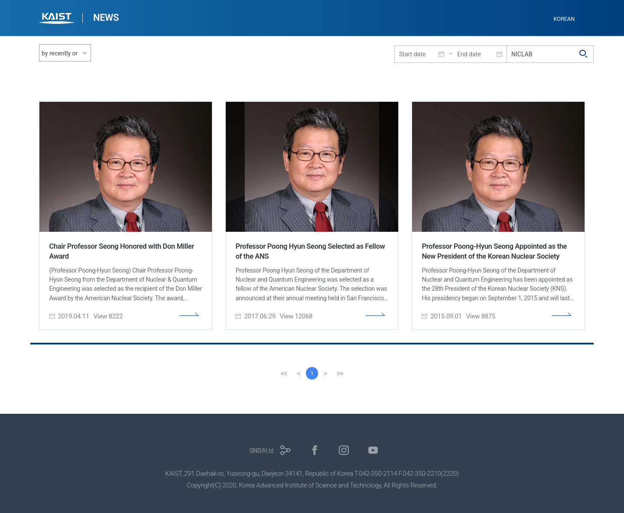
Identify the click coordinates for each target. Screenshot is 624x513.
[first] (283, 373)
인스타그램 (344, 450)
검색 (583, 54)
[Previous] (298, 373)
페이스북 (315, 450)
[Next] (325, 373)
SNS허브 (261, 451)
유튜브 (373, 450)
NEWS (106, 17)
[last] (340, 373)
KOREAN (564, 19)
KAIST (57, 19)
